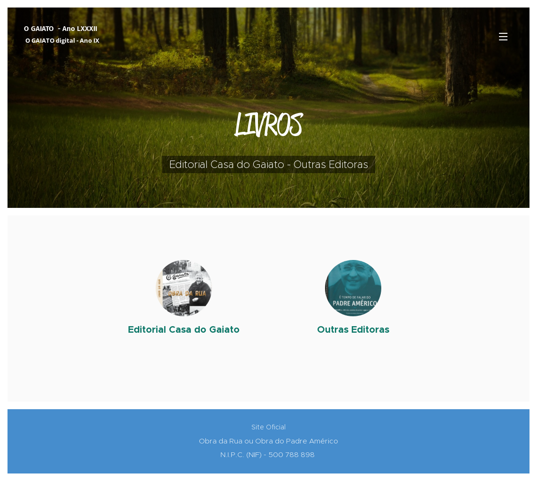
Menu (503, 36)
